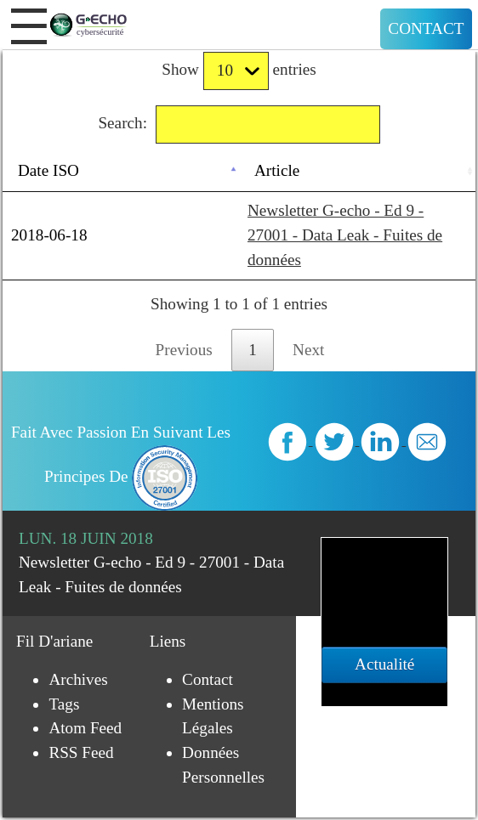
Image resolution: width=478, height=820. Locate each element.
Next (308, 350)
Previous (184, 350)
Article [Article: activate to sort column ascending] (276, 170)
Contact (426, 28)
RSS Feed (80, 752)
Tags (63, 704)
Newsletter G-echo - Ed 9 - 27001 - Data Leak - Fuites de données (345, 235)
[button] (29, 26)
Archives (77, 679)
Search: (238, 124)
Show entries (239, 71)
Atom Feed (85, 728)
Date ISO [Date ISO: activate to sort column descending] (48, 170)
